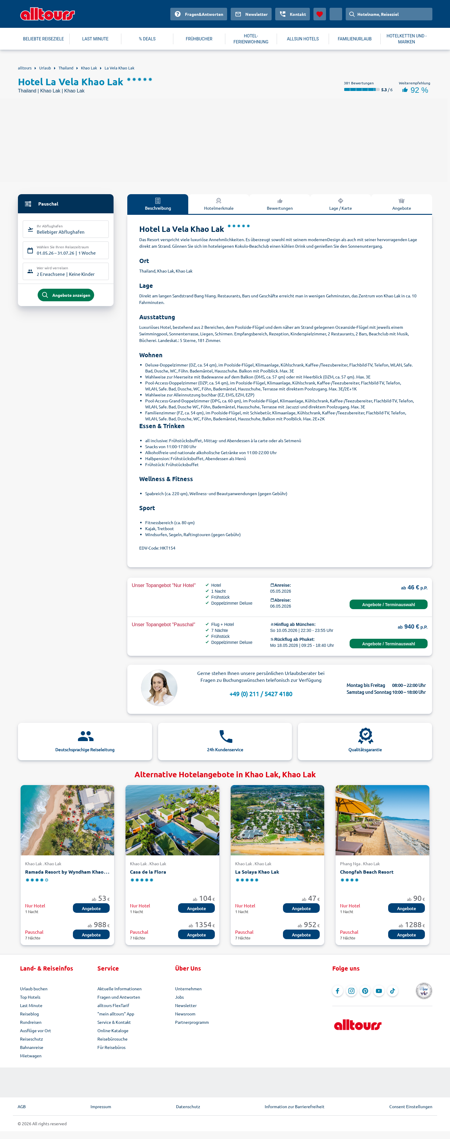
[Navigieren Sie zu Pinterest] (365, 991)
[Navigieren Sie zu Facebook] (337, 991)
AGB (22, 1106)
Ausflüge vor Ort (35, 1030)
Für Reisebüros (111, 1047)
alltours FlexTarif (113, 1005)
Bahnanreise (31, 1047)
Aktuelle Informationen (119, 988)
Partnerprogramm (192, 1022)
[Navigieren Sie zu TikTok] (392, 991)
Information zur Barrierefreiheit (295, 1106)
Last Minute (31, 1005)
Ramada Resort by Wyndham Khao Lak (69, 872)
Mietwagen (31, 1055)
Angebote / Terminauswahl (388, 604)
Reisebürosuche (112, 1038)
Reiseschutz (31, 1038)
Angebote (401, 204)
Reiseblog (29, 1013)
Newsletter (186, 1005)
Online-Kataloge (112, 1030)
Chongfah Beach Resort (367, 872)
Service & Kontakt (114, 1022)
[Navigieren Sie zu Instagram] (351, 991)
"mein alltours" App (115, 1013)
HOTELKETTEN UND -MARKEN (407, 39)
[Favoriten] (319, 14)
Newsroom (185, 1013)
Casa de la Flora (148, 872)
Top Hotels (30, 997)
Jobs (179, 997)
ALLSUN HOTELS (303, 39)
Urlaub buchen (34, 988)
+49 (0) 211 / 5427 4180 (260, 693)
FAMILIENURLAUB (354, 39)
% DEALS (147, 39)
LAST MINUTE (95, 39)
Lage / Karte (340, 204)
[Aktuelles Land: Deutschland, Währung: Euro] (336, 14)
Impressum (101, 1106)
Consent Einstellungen (410, 1106)
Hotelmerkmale (219, 204)
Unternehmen (188, 988)
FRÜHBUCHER (199, 39)
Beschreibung (158, 204)
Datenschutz (188, 1106)
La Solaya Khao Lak (257, 872)
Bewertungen (280, 204)
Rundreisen (31, 1022)
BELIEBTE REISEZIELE (43, 39)
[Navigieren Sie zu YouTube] (379, 991)
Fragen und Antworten (118, 997)
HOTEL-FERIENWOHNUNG (251, 39)
